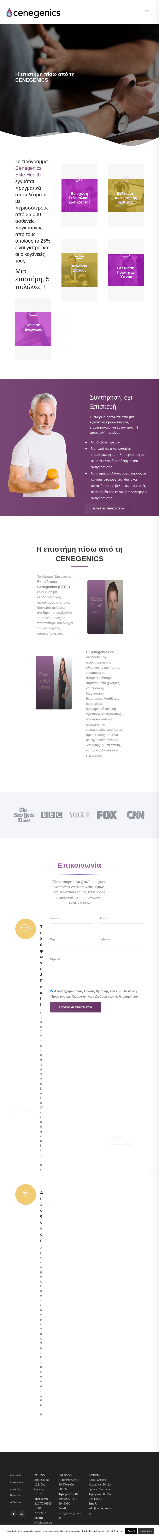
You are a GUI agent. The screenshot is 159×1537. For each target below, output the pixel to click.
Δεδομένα (15, 1502)
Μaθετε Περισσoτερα (108, 508)
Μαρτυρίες (16, 1475)
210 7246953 (43, 1504)
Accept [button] (131, 1531)
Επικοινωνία (17, 1482)
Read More (146, 1531)
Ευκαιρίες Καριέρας (15, 1492)
